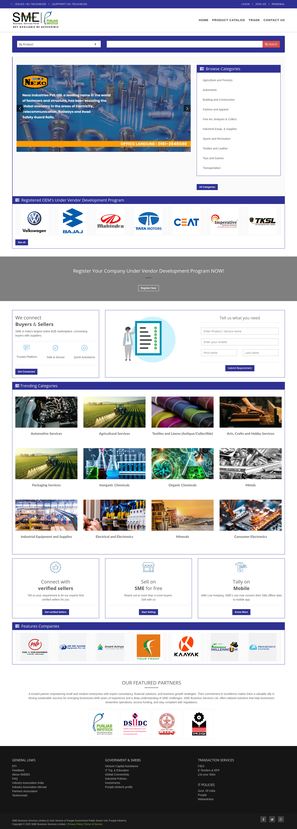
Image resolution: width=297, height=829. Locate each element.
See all (21, 242)
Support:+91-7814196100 (69, 4)
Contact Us (274, 20)
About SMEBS (21, 774)
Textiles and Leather (215, 148)
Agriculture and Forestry (218, 80)
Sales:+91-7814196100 (30, 4)
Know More (241, 612)
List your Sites (206, 774)
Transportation (212, 168)
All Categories (207, 187)
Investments (112, 782)
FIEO (201, 766)
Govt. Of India (206, 790)
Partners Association (25, 791)
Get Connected (26, 371)
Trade (254, 20)
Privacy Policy (75, 824)
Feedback (18, 770)
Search (271, 44)
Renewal (278, 4)
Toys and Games (213, 158)
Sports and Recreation (217, 138)
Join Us (260, 4)
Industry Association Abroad (29, 787)
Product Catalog (228, 20)
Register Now (148, 288)
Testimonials (19, 795)
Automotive (210, 90)
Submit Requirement (240, 368)
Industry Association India (28, 782)
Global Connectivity (117, 774)
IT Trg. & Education (117, 770)
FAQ (15, 778)
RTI (14, 766)
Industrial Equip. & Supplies (220, 129)
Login (245, 4)
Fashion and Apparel (215, 109)
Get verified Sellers (55, 612)
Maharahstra (206, 799)
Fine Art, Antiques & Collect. (220, 119)
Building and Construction (219, 99)
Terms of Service (93, 824)
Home (204, 20)
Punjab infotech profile (119, 787)
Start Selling (148, 612)
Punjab (202, 795)
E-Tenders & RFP (209, 770)
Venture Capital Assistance (121, 766)
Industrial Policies (116, 778)
